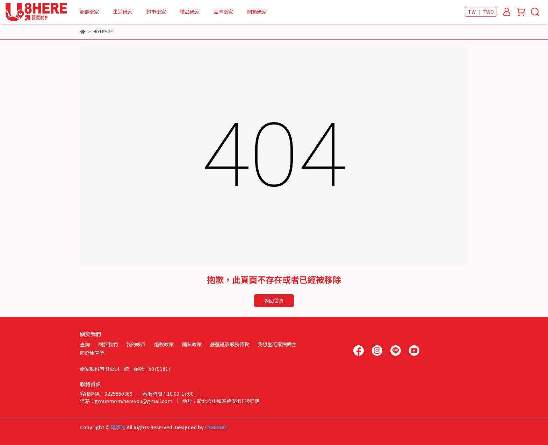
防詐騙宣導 (92, 352)
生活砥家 (122, 11)
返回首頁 (274, 300)
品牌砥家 (223, 11)
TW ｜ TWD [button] (481, 12)
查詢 (85, 344)
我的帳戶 (136, 344)
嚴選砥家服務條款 (229, 344)
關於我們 (108, 344)
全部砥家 (89, 11)
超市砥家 (156, 11)
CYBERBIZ (216, 427)
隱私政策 (192, 344)
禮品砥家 (190, 11)
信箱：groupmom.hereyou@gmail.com (126, 400)
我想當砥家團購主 (277, 344)
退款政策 (164, 344)
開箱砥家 (257, 11)
